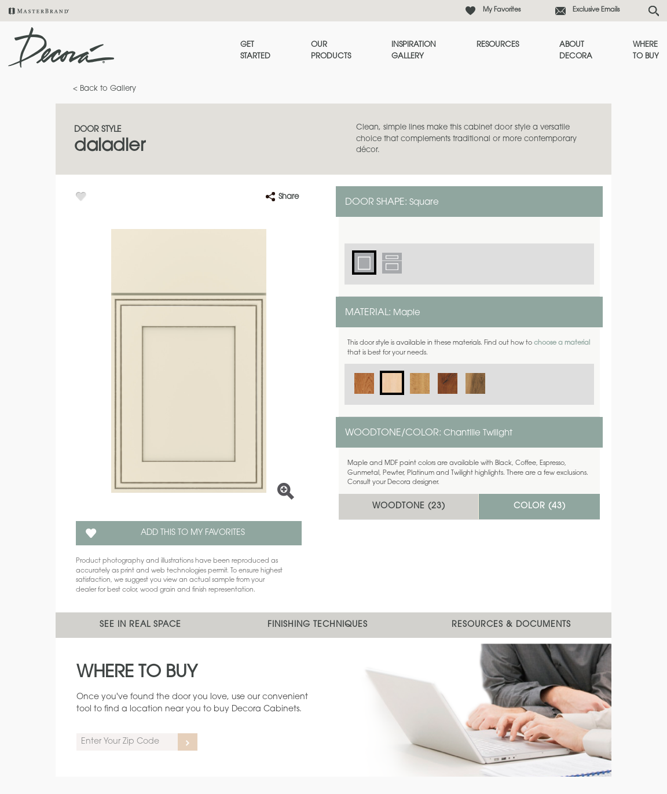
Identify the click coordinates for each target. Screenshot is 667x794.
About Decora (575, 50)
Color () (540, 507)
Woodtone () (408, 507)
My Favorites (502, 10)
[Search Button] (653, 11)
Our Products (331, 50)
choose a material (562, 343)
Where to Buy (646, 50)
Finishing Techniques (317, 625)
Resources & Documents (511, 625)
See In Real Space (140, 625)
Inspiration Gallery (413, 50)
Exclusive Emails (596, 10)
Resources (498, 45)
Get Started (255, 50)
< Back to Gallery (104, 89)
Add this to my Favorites (193, 533)
